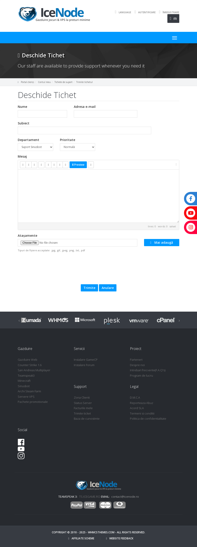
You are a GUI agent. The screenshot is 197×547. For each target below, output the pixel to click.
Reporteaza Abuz (141, 403)
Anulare (108, 288)
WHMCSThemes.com (101, 532)
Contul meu (44, 82)
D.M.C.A (135, 397)
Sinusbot (24, 386)
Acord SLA (137, 408)
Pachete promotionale (33, 402)
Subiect (23, 123)
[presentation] (103, 267)
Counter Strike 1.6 (30, 365)
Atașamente (27, 235)
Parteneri (136, 360)
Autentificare (143, 12)
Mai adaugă (161, 242)
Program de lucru (141, 375)
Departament (28, 140)
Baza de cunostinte (87, 419)
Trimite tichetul (84, 82)
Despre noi (137, 365)
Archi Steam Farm (29, 391)
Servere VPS (26, 397)
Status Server (83, 403)
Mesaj (22, 156)
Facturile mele (83, 408)
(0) (173, 18)
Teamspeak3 (26, 375)
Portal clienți (27, 82)
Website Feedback (119, 538)
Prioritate (67, 140)
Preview (78, 165)
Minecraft (24, 381)
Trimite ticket (82, 413)
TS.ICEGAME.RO (89, 497)
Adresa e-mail (85, 106)
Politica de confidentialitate (148, 419)
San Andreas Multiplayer (34, 370)
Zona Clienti (82, 397)
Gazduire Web (27, 360)
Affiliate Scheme (81, 538)
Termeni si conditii (142, 413)
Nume (22, 106)
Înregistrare (168, 12)
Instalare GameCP (86, 360)
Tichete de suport (63, 82)
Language (122, 12)
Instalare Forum (84, 365)
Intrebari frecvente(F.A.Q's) (147, 370)
